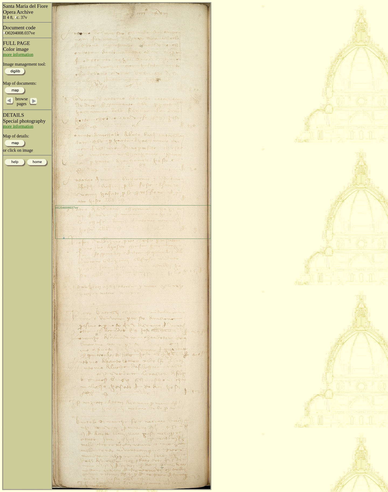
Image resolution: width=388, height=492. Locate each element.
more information (18, 54)
